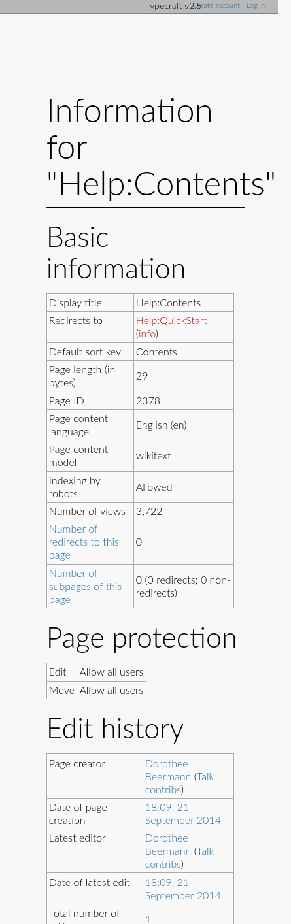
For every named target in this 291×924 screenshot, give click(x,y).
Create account (216, 5)
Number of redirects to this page (84, 541)
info (147, 333)
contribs (163, 789)
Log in (256, 5)
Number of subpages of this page (85, 586)
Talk (205, 776)
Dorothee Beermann (168, 769)
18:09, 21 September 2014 (183, 813)
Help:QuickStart (171, 320)
